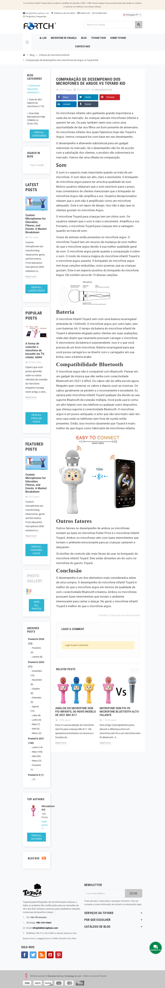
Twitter (88, 97)
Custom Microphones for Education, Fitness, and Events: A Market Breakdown (36, 224)
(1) (33, 779)
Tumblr (88, 104)
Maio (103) (37, 751)
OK (133, 893)
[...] (54, 912)
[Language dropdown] (132, 14)
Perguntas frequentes (35, 16)
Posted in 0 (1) (36, 775)
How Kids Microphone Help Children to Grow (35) (36, 118)
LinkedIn (67, 104)
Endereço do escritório (63, 13)
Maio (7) (36, 724)
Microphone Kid (44, 808)
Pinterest (110, 97)
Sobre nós (83, 13)
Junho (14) (37, 747)
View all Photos (36, 605)
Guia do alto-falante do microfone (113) (35, 103)
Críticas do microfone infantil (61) (33, 89)
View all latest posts (36, 289)
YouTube (50, 954)
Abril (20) (36, 756)
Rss (41, 954)
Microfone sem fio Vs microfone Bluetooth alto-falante (120, 712)
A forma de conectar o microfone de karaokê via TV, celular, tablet (34, 350)
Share (65, 97)
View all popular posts (36, 418)
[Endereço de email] (104, 893)
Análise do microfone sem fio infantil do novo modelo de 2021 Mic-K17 (75, 712)
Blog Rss (36, 858)
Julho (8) (36, 715)
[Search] (113, 24)
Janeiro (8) (37, 656)
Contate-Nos (99, 13)
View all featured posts (36, 550)
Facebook (24, 954)
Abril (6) (36, 728)
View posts (44, 823)
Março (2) (36, 733)
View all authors (36, 837)
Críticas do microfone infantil (124, 615)
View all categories (39, 134)
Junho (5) (36, 720)
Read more (31, 276)
